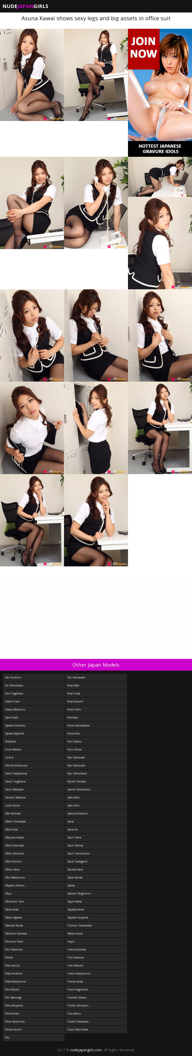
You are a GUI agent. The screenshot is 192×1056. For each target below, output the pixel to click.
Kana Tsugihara (15, 781)
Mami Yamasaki (15, 821)
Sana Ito (73, 829)
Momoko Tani (14, 901)
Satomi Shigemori (79, 893)
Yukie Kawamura (79, 973)
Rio (7, 1037)
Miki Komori (13, 861)
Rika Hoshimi (13, 973)
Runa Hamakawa (79, 725)
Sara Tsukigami (78, 861)
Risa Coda (74, 693)
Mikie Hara (12, 869)
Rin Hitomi (12, 989)
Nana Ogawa (13, 917)
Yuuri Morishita (78, 1029)
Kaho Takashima (16, 773)
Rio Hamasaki (76, 677)
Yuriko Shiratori (78, 1005)
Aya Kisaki (11, 717)
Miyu (8, 893)
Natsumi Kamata (16, 933)
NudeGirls (25, 6)
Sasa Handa (75, 877)
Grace (9, 757)
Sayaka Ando (76, 909)
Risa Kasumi (75, 701)
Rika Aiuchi (12, 965)
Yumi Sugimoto (78, 989)
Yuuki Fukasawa (78, 1021)
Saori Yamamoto (79, 853)
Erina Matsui (13, 749)
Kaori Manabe (14, 789)
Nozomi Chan (14, 941)
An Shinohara (14, 685)
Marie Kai (11, 829)
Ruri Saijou (75, 741)
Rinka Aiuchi (13, 1029)
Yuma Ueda (75, 981)
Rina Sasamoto (15, 1021)
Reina (9, 957)
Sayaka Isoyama (78, 917)
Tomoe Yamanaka (80, 925)
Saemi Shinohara (79, 789)
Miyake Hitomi (14, 885)
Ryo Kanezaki (76, 765)
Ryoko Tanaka (77, 781)
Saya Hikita (75, 901)
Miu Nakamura (15, 877)
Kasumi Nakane (15, 797)
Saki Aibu (74, 797)
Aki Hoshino (13, 677)
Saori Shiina (75, 845)
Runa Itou (74, 733)
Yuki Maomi (75, 965)
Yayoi (71, 941)
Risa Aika (73, 685)
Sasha (71, 885)
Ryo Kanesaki (76, 757)
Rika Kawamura (15, 981)
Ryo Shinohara (77, 773)
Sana (71, 821)
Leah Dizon (12, 805)
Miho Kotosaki (14, 845)
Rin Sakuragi (13, 997)
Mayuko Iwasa (14, 837)
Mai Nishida (12, 813)
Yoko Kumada (77, 949)
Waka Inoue (75, 933)
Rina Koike (12, 1013)
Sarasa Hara (75, 869)
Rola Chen (74, 709)
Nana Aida (11, 909)
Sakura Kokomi (78, 813)
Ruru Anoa (75, 749)
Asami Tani (12, 701)
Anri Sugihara (14, 693)
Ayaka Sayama (14, 733)
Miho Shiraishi (14, 853)
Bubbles (10, 741)
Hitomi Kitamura (16, 765)
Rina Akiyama (14, 1005)
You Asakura (76, 957)
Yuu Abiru (74, 1013)
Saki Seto (74, 805)
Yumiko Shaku (77, 997)
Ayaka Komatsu (15, 725)
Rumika (73, 717)
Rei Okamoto (14, 949)
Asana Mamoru (15, 709)
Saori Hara (74, 837)
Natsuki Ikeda (14, 925)
